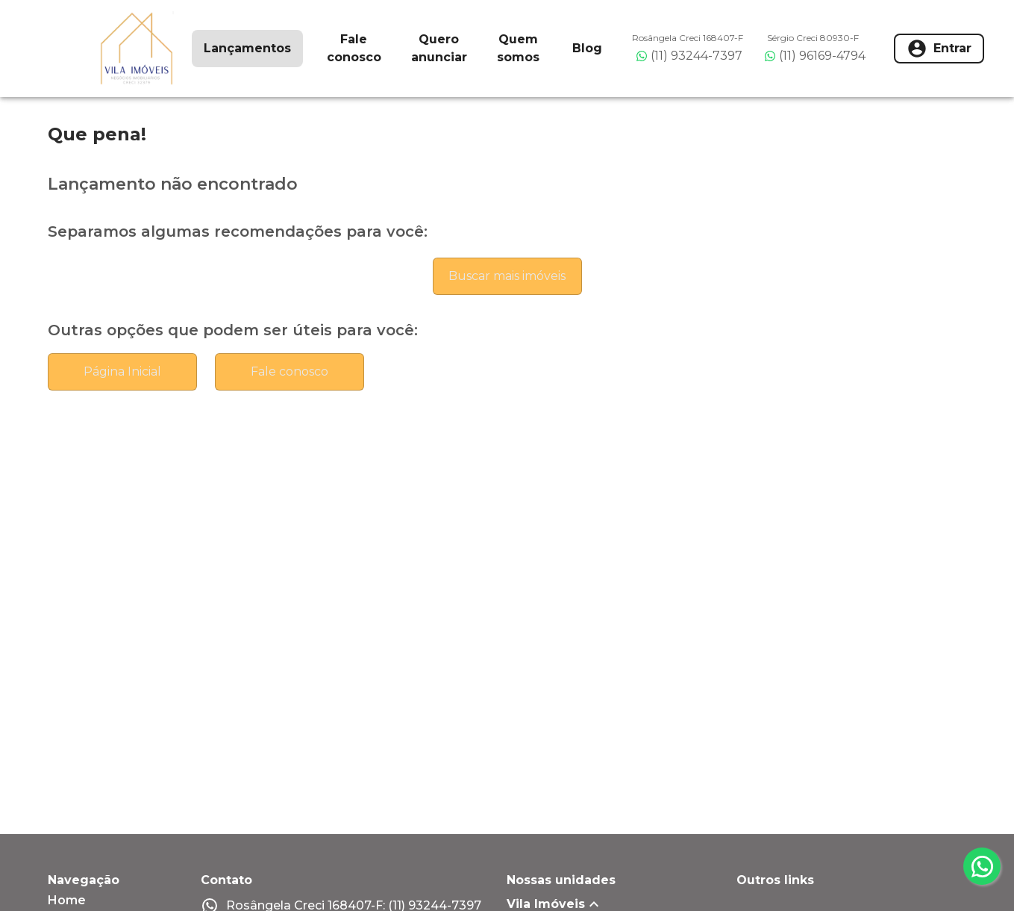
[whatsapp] (982, 866)
